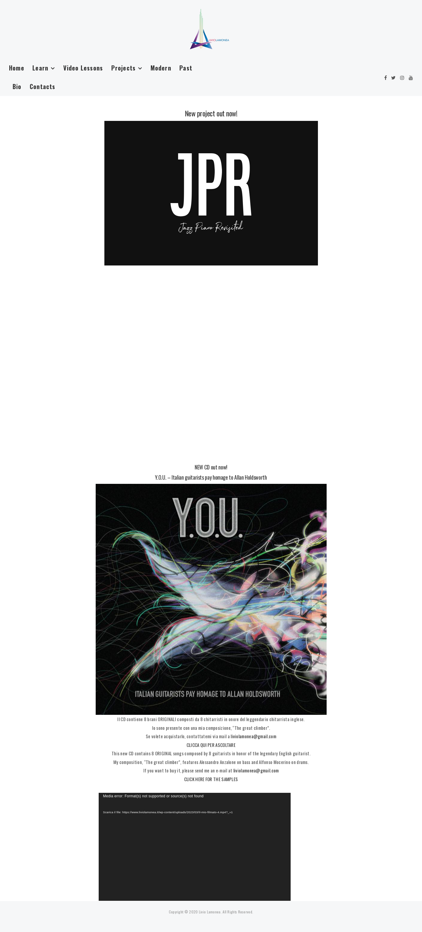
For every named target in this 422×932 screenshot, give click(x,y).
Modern (161, 67)
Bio (17, 86)
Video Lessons (83, 67)
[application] (195, 847)
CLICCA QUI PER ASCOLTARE (211, 745)
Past (185, 67)
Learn (40, 67)
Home (16, 67)
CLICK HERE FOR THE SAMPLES (211, 779)
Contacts (42, 86)
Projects (123, 67)
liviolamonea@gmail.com (253, 736)
